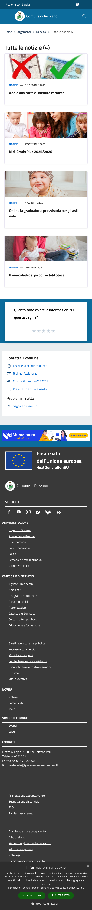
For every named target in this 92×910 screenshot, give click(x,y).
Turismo (14, 673)
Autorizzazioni (18, 607)
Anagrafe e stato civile (23, 595)
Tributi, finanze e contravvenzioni (30, 667)
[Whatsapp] (38, 512)
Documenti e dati (19, 565)
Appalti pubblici (18, 601)
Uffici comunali (18, 542)
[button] (46, 904)
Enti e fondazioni (19, 548)
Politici (13, 554)
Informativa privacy (21, 849)
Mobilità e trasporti (21, 655)
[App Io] (59, 512)
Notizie (13, 85)
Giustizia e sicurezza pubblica (27, 643)
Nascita (41, 32)
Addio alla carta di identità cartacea (36, 93)
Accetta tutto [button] (31, 895)
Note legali (15, 855)
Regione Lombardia (18, 4)
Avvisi (12, 709)
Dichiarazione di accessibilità (27, 861)
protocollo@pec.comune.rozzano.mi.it (33, 765)
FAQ (11, 807)
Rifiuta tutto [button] (61, 895)
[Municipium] (48, 512)
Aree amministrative (22, 536)
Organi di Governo (20, 530)
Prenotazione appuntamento (27, 795)
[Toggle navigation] (7, 16)
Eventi (13, 725)
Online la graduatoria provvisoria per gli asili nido (44, 213)
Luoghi (13, 731)
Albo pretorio (17, 837)
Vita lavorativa (18, 679)
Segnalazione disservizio (24, 801)
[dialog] (46, 886)
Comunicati (16, 703)
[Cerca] (84, 16)
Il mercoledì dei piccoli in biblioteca (36, 275)
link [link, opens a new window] (82, 887)
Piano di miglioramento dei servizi (30, 843)
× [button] (87, 866)
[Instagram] (28, 512)
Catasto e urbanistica (22, 613)
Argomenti (24, 32)
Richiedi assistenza (21, 813)
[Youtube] (18, 512)
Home (8, 32)
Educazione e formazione (24, 625)
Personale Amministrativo (25, 560)
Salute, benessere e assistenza (28, 661)
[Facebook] (9, 512)
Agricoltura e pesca (21, 584)
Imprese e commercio (22, 649)
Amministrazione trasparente (27, 831)
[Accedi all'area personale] (77, 4)
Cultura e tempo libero (23, 619)
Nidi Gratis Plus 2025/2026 (30, 151)
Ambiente (15, 590)
